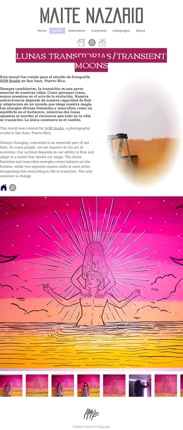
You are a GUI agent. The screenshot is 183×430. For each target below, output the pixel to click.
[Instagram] (12, 187)
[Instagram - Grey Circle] (92, 42)
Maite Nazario (91, 16)
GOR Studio (10, 81)
